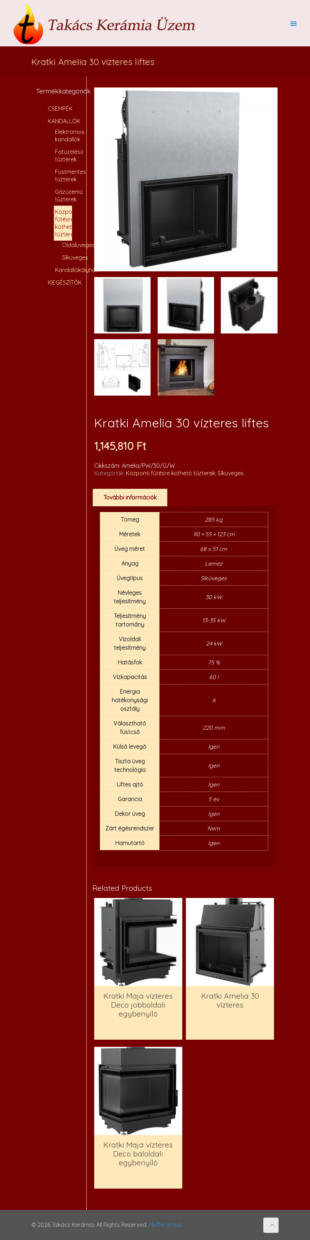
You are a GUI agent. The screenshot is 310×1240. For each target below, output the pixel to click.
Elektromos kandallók (63, 135)
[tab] (130, 497)
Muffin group (165, 1224)
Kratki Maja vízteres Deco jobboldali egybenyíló (138, 1004)
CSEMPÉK (60, 108)
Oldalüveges (65, 244)
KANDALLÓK (62, 121)
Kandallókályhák (63, 269)
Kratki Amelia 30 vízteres (230, 1000)
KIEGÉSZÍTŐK (62, 282)
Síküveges (231, 473)
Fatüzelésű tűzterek (63, 155)
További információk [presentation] (130, 497)
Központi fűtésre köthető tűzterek (170, 473)
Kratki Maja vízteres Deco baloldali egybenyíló (138, 1153)
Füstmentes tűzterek (63, 175)
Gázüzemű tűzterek (63, 195)
